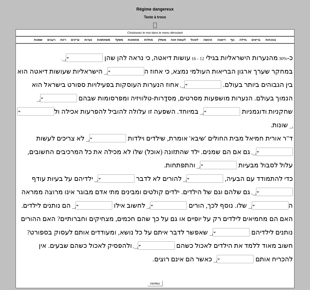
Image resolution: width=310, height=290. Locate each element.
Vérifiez (155, 283)
